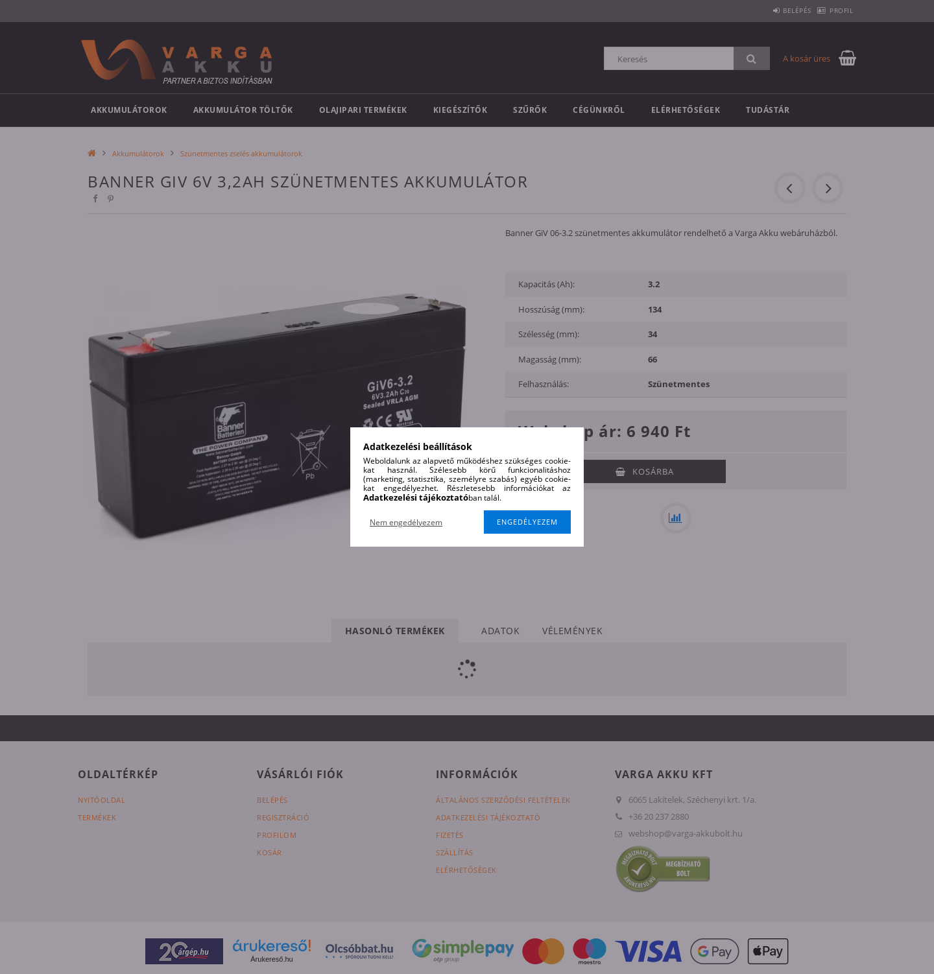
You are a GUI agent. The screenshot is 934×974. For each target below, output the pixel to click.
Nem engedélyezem (406, 522)
